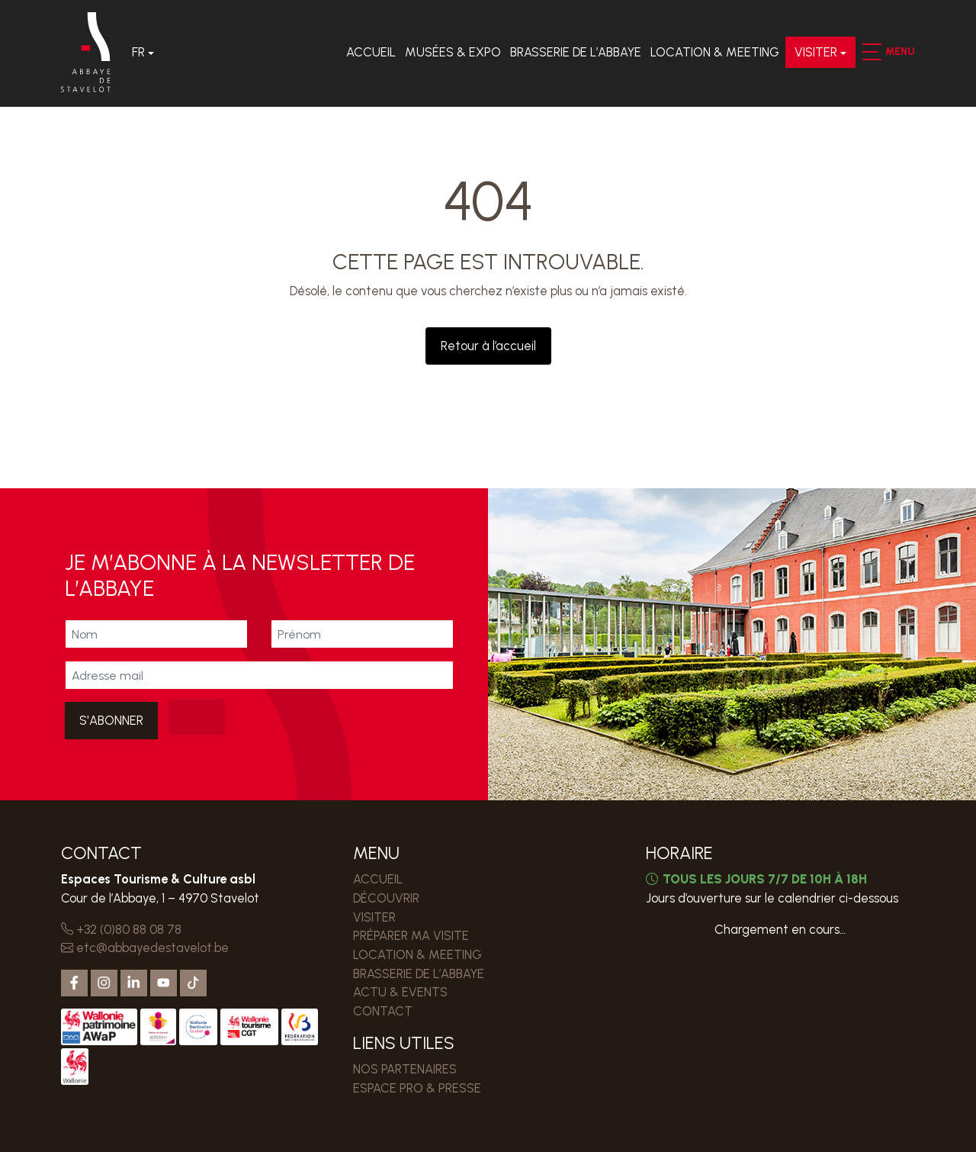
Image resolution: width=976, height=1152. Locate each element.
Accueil (371, 52)
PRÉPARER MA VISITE (411, 935)
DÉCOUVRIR (386, 898)
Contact (383, 1010)
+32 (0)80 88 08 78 (121, 929)
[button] (871, 52)
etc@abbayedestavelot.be (145, 947)
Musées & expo (453, 52)
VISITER (816, 52)
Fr (138, 52)
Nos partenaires (405, 1068)
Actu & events (400, 991)
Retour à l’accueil (488, 345)
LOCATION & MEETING (714, 52)
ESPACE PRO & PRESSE (417, 1088)
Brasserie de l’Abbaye (575, 52)
